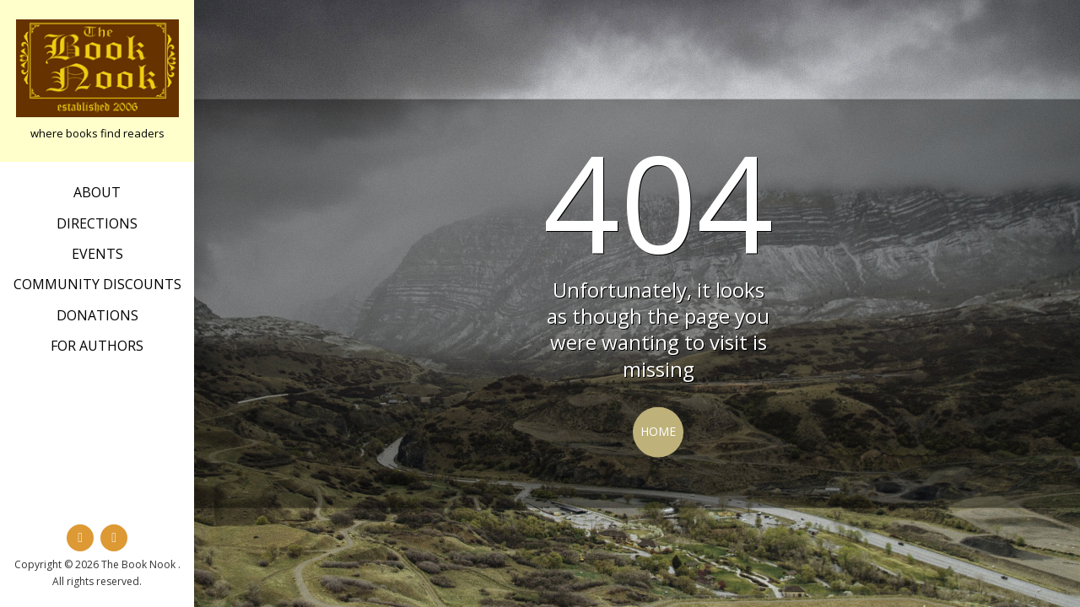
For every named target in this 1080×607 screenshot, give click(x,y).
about (97, 192)
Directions (97, 223)
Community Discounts (97, 284)
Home (658, 431)
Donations (97, 315)
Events (97, 253)
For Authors (97, 345)
